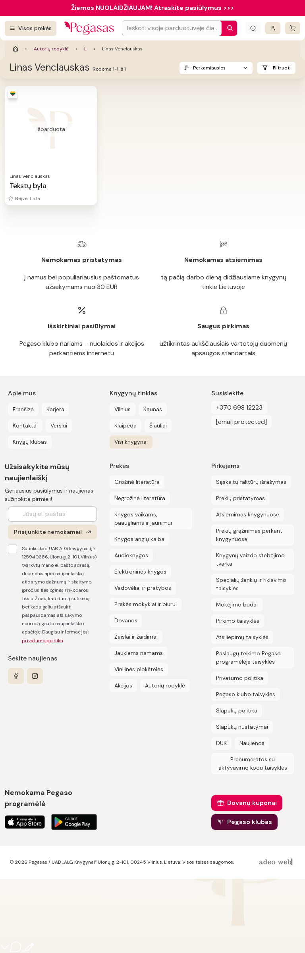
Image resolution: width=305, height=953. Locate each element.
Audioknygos (131, 555)
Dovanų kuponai (252, 803)
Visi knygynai (131, 441)
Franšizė (23, 409)
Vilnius (122, 409)
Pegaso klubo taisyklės (245, 694)
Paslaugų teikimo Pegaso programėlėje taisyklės (248, 657)
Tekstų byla (28, 186)
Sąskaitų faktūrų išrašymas (251, 481)
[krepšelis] (292, 28)
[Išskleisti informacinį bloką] (253, 28)
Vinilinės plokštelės (138, 669)
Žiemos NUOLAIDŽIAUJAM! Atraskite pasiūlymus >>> (152, 8)
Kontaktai (25, 425)
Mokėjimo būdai (237, 604)
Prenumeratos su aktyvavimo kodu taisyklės (252, 763)
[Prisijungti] (272, 28)
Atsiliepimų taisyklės (242, 637)
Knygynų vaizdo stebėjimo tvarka (250, 559)
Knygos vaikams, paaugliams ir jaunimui (143, 518)
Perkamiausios (209, 68)
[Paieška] (227, 28)
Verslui (58, 425)
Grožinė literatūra (137, 481)
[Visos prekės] (30, 28)
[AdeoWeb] (276, 862)
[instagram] (35, 676)
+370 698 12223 (239, 407)
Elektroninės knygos (140, 571)
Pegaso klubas (249, 822)
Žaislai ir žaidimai (136, 636)
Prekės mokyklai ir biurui (145, 604)
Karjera (55, 409)
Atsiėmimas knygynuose (247, 514)
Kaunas (152, 409)
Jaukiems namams (138, 653)
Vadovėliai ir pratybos (142, 587)
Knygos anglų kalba (139, 539)
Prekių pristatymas (240, 498)
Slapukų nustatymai (242, 726)
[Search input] (172, 28)
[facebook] (16, 676)
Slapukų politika (236, 710)
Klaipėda (125, 425)
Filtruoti (282, 68)
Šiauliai (158, 425)
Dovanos (125, 620)
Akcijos (123, 685)
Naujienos (251, 743)
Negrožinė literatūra (139, 498)
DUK (221, 743)
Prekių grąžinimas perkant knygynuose (249, 535)
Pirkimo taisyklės (237, 620)
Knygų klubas (30, 441)
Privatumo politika (239, 678)
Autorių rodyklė (51, 49)
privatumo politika (42, 640)
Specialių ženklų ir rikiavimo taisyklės (251, 584)
